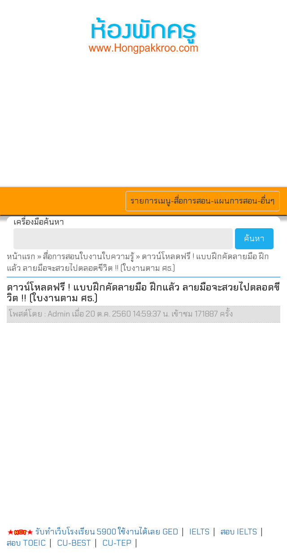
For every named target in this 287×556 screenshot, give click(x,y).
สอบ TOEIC (26, 543)
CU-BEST (74, 543)
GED (170, 531)
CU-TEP (116, 543)
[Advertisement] (143, 119)
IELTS (199, 531)
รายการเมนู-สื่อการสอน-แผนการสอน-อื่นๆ (202, 200)
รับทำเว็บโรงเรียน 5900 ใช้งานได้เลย (84, 531)
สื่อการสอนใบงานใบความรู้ (89, 256)
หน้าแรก (21, 256)
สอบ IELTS (239, 531)
